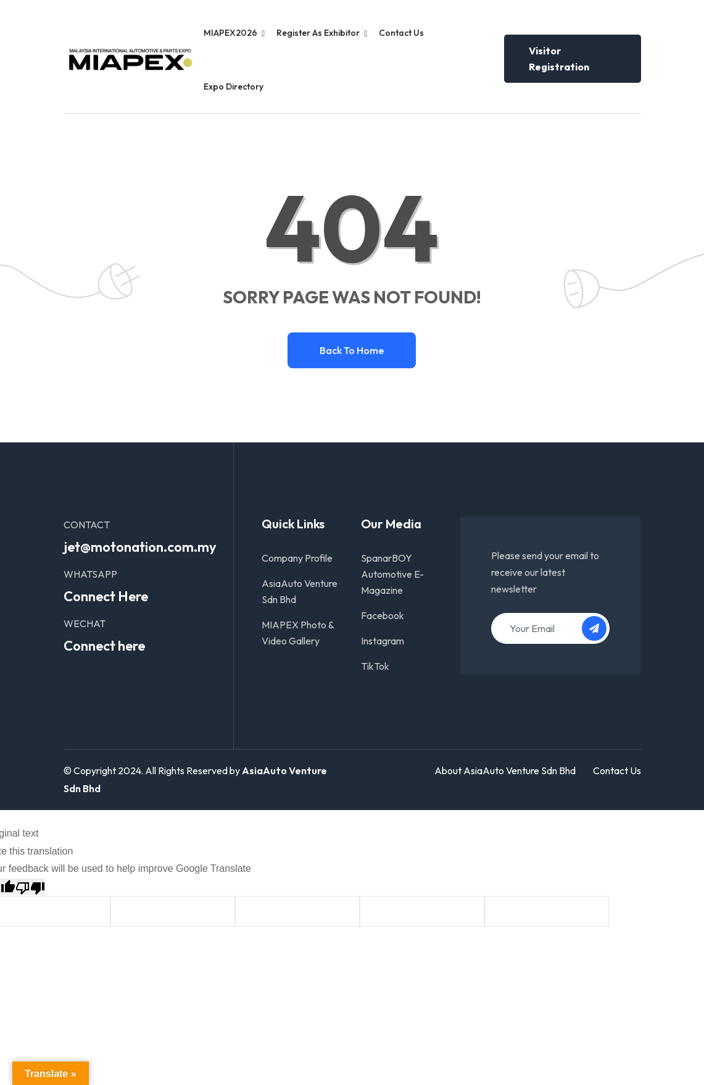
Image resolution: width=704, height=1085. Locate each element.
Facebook (382, 615)
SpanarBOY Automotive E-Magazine (392, 574)
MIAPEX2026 (230, 32)
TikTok (375, 666)
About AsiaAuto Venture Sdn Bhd (505, 770)
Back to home (352, 350)
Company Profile (297, 558)
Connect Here (106, 596)
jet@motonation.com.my (140, 546)
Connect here (104, 645)
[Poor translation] (30, 887)
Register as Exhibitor (318, 32)
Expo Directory (233, 86)
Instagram (382, 641)
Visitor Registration (559, 58)
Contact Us (401, 32)
